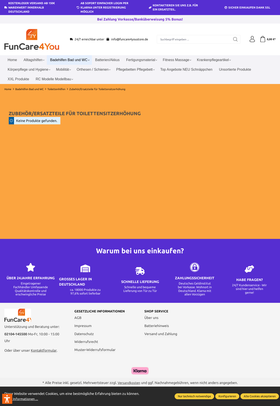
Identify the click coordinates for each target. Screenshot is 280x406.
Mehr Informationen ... (21, 399)
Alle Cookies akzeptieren (260, 396)
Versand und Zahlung (160, 334)
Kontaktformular (44, 351)
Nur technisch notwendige (194, 396)
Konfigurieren (227, 396)
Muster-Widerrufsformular (95, 350)
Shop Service (157, 311)
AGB (77, 318)
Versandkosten (128, 383)
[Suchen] (235, 39)
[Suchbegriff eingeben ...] (193, 39)
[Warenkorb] (267, 39)
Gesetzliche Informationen (101, 311)
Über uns (151, 318)
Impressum (83, 326)
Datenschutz (84, 334)
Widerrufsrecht (86, 342)
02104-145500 (15, 335)
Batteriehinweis (156, 326)
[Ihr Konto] (251, 39)
